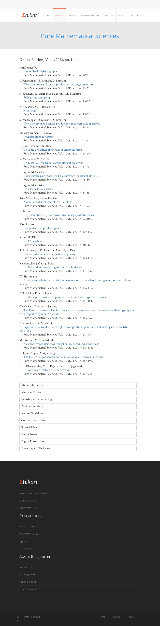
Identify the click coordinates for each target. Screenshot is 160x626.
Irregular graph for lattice (38, 137)
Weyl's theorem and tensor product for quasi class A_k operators (61, 124)
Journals (60, 15)
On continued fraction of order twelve (46, 370)
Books (72, 15)
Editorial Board (30, 427)
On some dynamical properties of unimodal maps (52, 150)
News (121, 15)
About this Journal (32, 385)
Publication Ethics (32, 406)
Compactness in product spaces (42, 228)
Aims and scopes (28, 567)
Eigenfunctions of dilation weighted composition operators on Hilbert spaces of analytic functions (73, 329)
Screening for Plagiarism (36, 448)
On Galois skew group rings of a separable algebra (52, 267)
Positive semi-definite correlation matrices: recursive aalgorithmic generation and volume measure (75, 282)
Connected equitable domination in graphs (49, 254)
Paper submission (90, 15)
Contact (133, 15)
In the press (25, 548)
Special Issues (29, 434)
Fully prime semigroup (37, 97)
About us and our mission (33, 493)
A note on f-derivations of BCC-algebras (47, 202)
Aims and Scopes (31, 392)
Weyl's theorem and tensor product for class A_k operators (58, 84)
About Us (109, 15)
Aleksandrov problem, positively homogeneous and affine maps (61, 344)
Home (47, 15)
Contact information (30, 589)
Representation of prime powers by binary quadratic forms (58, 215)
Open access (26, 541)
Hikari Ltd (22, 620)
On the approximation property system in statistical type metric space (65, 297)
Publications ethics (29, 533)
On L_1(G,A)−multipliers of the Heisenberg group (53, 163)
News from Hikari (28, 507)
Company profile (28, 500)
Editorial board (27, 581)
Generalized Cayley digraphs (40, 71)
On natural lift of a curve (38, 189)
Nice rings (29, 111)
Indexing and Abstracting (36, 399)
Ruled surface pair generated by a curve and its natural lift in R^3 (61, 176)
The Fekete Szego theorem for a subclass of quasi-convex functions (63, 357)
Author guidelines (28, 574)
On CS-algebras (32, 241)
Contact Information (33, 420)
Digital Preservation (33, 441)
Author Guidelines (32, 413)
